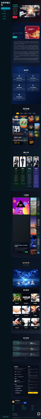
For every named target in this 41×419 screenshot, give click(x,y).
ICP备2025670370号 (27, 417)
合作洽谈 (32, 407)
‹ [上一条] (13, 349)
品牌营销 (34, 113)
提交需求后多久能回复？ (18, 390)
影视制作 (26, 113)
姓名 (28, 383)
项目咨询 (32, 409)
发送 (33, 392)
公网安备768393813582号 (32, 417)
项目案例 (13, 407)
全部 (17, 113)
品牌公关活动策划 (24, 409)
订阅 (25, 402)
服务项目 (13, 409)
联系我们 (13, 408)
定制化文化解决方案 (24, 407)
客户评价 (13, 410)
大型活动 (30, 113)
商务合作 (32, 408)
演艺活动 (21, 113)
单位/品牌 (29, 389)
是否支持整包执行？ (18, 388)
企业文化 (32, 410)
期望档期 (29, 380)
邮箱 (28, 386)
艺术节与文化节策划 (24, 408)
